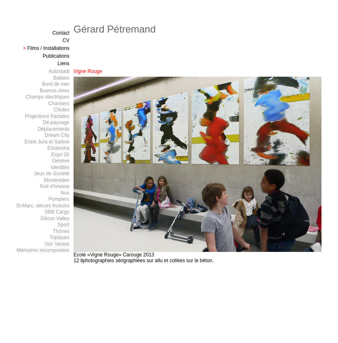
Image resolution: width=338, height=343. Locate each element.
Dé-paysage (56, 122)
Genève (60, 161)
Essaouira (58, 148)
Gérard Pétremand (115, 29)
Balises (61, 78)
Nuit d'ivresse (54, 186)
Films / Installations (48, 48)
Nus (65, 193)
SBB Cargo (57, 212)
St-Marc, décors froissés (42, 206)
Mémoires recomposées (43, 250)
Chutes (61, 110)
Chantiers (58, 103)
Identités (60, 167)
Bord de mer (55, 84)
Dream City (57, 135)
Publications (56, 56)
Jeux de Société (51, 173)
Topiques (59, 237)
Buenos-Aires (54, 91)
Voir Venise (57, 244)
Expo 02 (60, 154)
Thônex (61, 231)
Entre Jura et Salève (46, 142)
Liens (63, 63)
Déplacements (53, 129)
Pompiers (58, 199)
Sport (63, 225)
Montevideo (56, 180)
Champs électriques (47, 97)
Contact (60, 33)
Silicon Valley (54, 218)
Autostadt (58, 71)
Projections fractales (47, 116)
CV (65, 40)
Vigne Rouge (88, 71)
